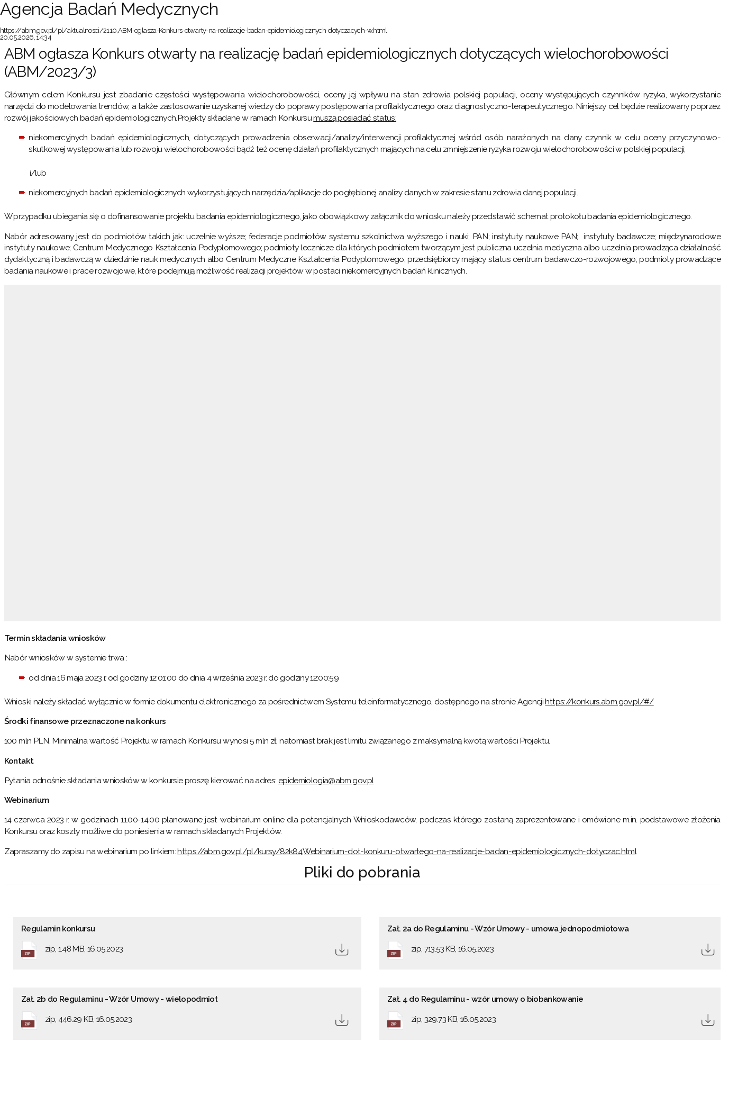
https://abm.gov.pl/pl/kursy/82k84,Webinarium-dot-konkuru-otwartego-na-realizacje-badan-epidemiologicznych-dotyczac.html (406, 851)
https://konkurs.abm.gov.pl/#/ (599, 701)
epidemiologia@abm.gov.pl (326, 780)
